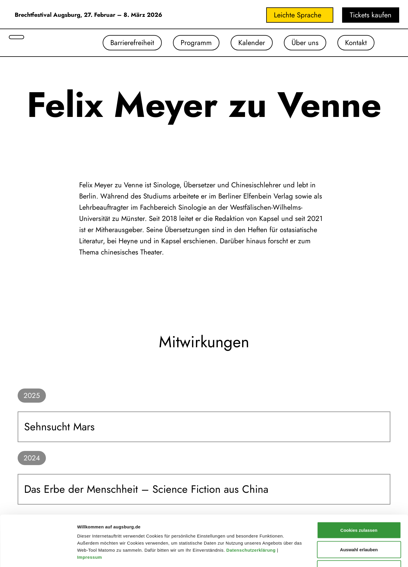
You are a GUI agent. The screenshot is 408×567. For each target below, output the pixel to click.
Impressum (90, 509)
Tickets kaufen (371, 15)
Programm (196, 42)
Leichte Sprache (297, 15)
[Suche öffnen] (16, 37)
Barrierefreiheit (132, 42)
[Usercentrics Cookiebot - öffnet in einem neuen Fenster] (38, 555)
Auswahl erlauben (359, 502)
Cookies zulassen (358, 482)
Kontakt (356, 42)
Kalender (251, 42)
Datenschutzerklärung (251, 502)
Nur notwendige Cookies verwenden (359, 525)
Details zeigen (313, 555)
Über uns (305, 42)
